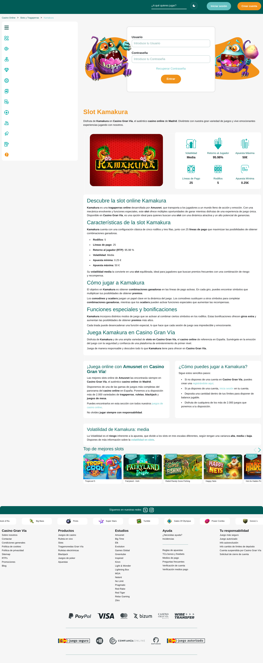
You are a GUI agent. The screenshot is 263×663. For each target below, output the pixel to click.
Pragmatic (120, 558)
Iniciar (219, 6)
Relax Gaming (122, 569)
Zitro (117, 573)
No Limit (119, 554)
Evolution (120, 519)
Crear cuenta (249, 6)
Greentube (120, 527)
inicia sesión (195, 369)
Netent (118, 550)
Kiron (117, 535)
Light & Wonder (123, 538)
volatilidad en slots (79, 411)
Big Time (119, 512)
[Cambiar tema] (194, 5)
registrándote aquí (243, 364)
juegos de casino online (102, 379)
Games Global (122, 523)
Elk (116, 515)
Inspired (119, 531)
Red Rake (120, 561)
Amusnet (119, 508)
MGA (117, 546)
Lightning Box (122, 542)
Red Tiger (120, 565)
